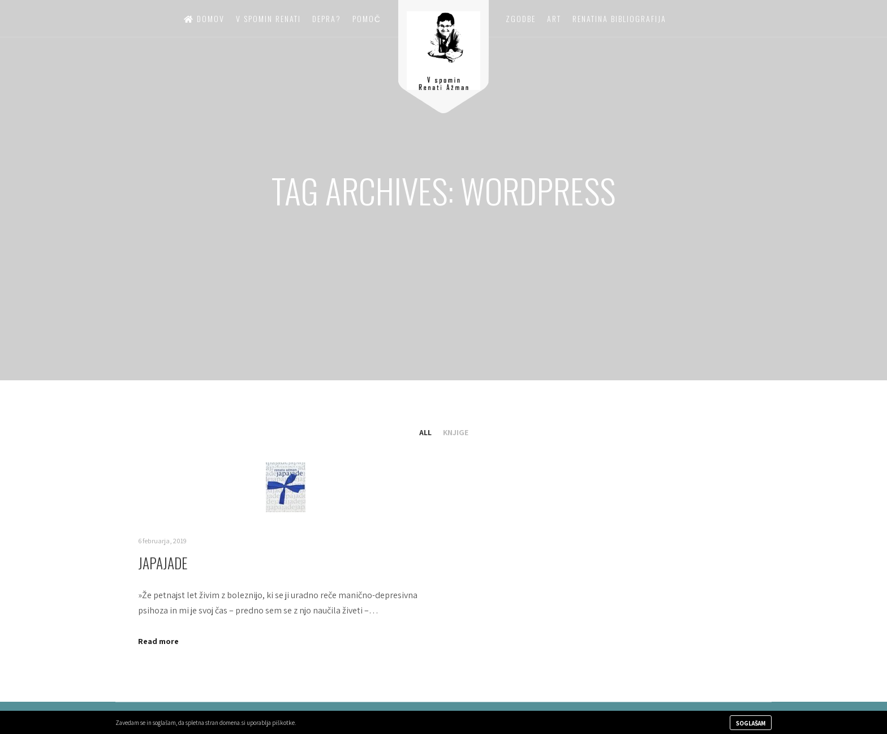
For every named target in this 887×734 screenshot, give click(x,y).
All (425, 432)
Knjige (455, 432)
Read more (158, 641)
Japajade (162, 562)
